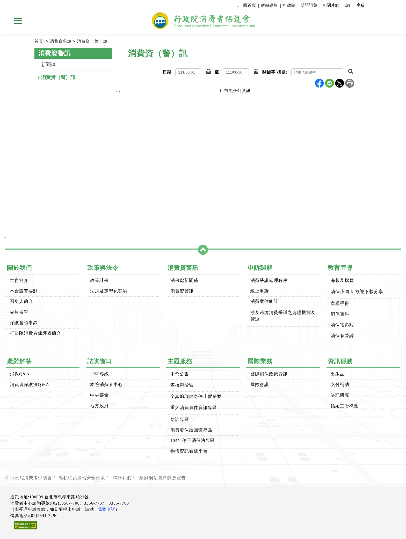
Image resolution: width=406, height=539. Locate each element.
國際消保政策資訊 (269, 374)
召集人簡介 (21, 301)
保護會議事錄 (24, 322)
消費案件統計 (264, 301)
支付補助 (340, 384)
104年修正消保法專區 (192, 440)
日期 (167, 72)
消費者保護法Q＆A (29, 384)
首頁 (38, 41)
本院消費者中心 (106, 384)
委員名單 (19, 312)
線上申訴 (259, 291)
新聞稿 (48, 64)
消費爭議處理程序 (269, 280)
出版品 (338, 374)
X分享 (339, 83)
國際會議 (259, 384)
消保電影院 (342, 324)
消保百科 (340, 314)
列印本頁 (349, 83)
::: (239, 5)
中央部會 (99, 395)
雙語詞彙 (309, 5)
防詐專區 (179, 419)
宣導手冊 (340, 303)
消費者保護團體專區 (191, 429)
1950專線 (99, 374)
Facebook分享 (319, 83)
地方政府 (99, 405)
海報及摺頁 (342, 280)
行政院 (289, 5)
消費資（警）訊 (92, 41)
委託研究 (340, 395)
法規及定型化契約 (108, 291)
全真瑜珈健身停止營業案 (196, 396)
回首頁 (249, 5)
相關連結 (331, 5)
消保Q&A (20, 374)
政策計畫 (99, 280)
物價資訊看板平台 (189, 451)
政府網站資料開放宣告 (162, 477)
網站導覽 (269, 5)
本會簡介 (19, 280)
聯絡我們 (122, 477)
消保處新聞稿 (184, 280)
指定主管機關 (345, 405)
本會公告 (179, 374)
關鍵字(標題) (275, 72)
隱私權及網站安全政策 (82, 477)
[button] (208, 72)
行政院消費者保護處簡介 (35, 333)
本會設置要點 (24, 291)
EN (347, 5)
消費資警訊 (61, 41)
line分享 (329, 83)
